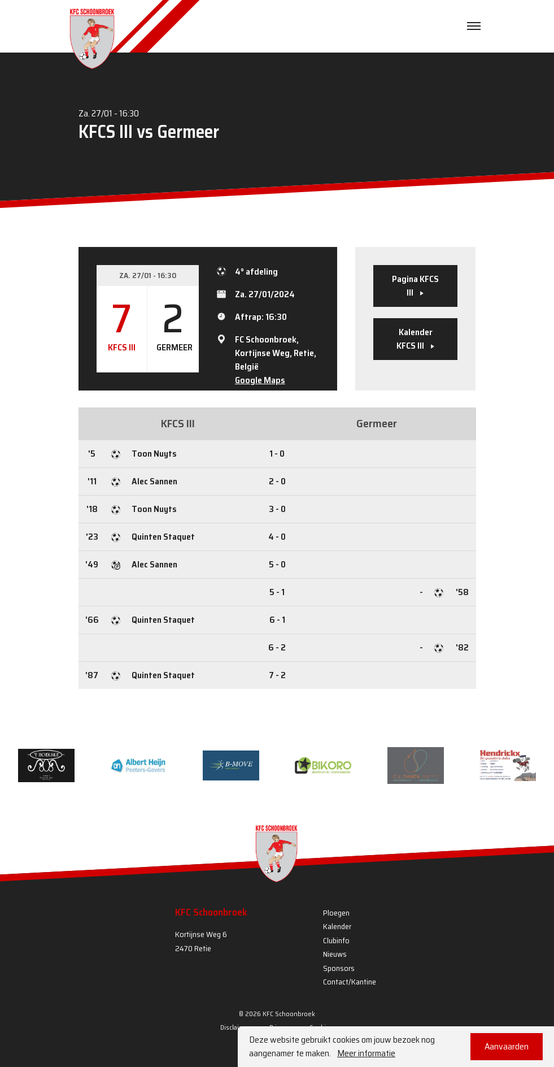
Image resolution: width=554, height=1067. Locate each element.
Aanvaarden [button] (507, 1046)
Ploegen (336, 912)
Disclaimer (235, 1027)
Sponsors (339, 968)
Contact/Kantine (349, 981)
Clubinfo (336, 940)
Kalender (337, 926)
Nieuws (335, 954)
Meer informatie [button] (366, 1053)
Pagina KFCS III (415, 286)
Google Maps (260, 380)
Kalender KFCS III (415, 339)
